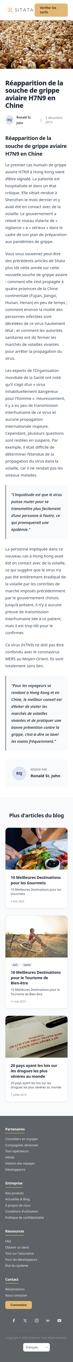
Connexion (19, 1305)
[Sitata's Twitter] (25, 1321)
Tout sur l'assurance (19, 1253)
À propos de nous (18, 1205)
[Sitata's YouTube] (59, 1321)
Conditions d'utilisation (21, 1211)
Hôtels (9, 1157)
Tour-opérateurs (17, 1151)
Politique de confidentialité (24, 1217)
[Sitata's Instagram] (36, 1321)
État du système (16, 1265)
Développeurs (15, 1169)
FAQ (8, 1241)
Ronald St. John (45, 775)
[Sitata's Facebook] (14, 1321)
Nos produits (14, 1193)
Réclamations (15, 1289)
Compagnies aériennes (21, 1145)
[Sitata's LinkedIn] (48, 1321)
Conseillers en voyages (21, 1139)
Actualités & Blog (17, 1199)
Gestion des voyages (20, 1163)
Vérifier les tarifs (48, 10)
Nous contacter (16, 1295)
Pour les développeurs (21, 1259)
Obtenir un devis (17, 1247)
